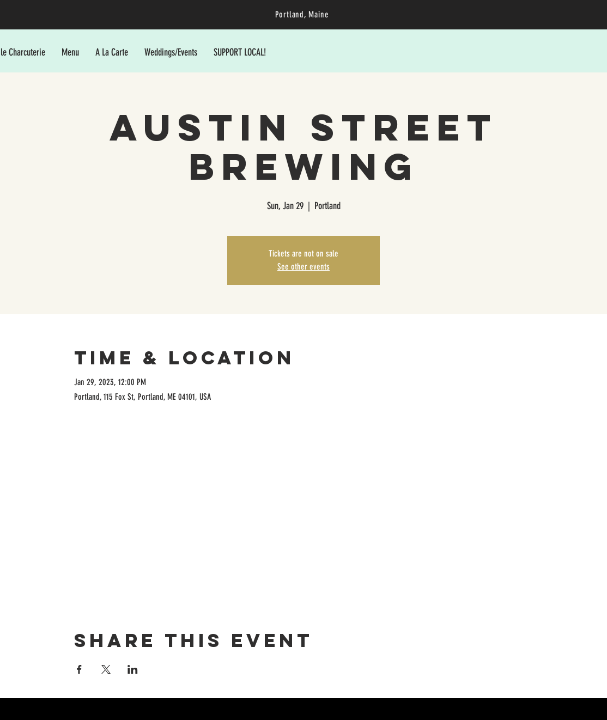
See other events (303, 266)
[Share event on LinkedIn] (133, 669)
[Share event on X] (106, 669)
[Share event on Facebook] (79, 669)
